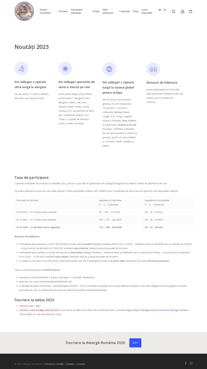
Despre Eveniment (45, 11)
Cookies (70, 363)
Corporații (124, 11)
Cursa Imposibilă (147, 11)
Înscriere (63, 11)
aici (38, 305)
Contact (81, 363)
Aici (135, 342)
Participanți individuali (76, 11)
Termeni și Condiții (53, 363)
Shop (135, 11)
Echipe (96, 11)
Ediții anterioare (108, 11)
